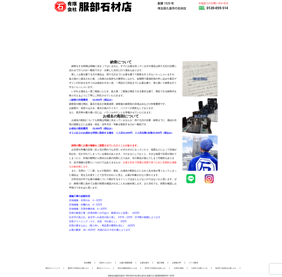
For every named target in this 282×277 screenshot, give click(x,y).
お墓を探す (144, 263)
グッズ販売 (193, 263)
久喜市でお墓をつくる (199, 268)
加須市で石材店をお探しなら (225, 268)
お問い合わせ (213, 26)
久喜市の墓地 (178, 268)
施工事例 (155, 26)
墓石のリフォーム (103, 268)
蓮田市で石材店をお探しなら (78, 268)
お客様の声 (176, 263)
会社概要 (87, 263)
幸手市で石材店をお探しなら (155, 268)
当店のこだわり (105, 263)
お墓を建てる (98, 26)
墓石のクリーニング (53, 268)
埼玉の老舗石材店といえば (127, 268)
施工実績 (160, 263)
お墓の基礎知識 (126, 263)
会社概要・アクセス (184, 26)
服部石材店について (69, 26)
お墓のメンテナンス (126, 26)
